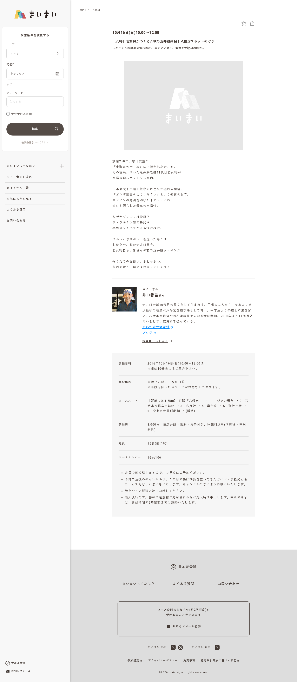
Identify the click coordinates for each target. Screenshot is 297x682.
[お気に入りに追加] (243, 23)
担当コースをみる (158, 341)
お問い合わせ (16, 220)
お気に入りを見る (19, 199)
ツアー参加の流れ (19, 177)
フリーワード (14, 93)
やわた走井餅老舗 (156, 327)
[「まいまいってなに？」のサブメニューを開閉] (62, 166)
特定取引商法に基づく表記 (219, 660)
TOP (81, 10)
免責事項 (189, 660)
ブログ (147, 333)
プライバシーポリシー (163, 660)
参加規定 (133, 660)
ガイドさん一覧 (18, 188)
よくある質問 (16, 209)
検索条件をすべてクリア (35, 142)
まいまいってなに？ (21, 166)
